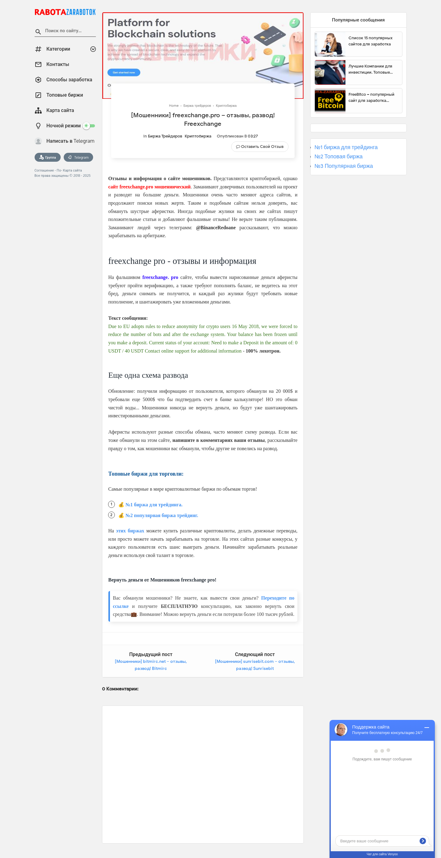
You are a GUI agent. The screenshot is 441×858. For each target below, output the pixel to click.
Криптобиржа (198, 136)
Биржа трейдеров (165, 136)
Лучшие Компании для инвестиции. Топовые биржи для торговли (370, 69)
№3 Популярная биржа (344, 166)
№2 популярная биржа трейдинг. (162, 515)
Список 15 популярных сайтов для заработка (371, 41)
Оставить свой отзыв (262, 146)
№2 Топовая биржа (339, 156)
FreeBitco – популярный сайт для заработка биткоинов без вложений (373, 97)
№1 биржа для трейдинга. (154, 504)
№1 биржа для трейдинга (346, 147)
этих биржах (130, 530)
